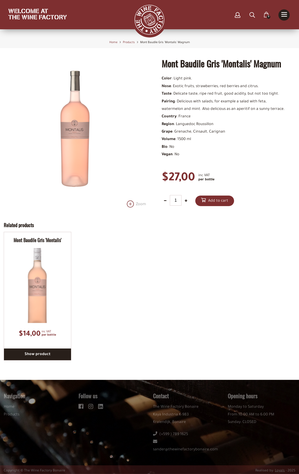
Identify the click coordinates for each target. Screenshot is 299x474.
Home (9, 409)
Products (11, 416)
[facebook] (81, 407)
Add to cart (218, 201)
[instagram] (91, 407)
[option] (75, 133)
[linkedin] (100, 407)
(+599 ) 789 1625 (170, 436)
